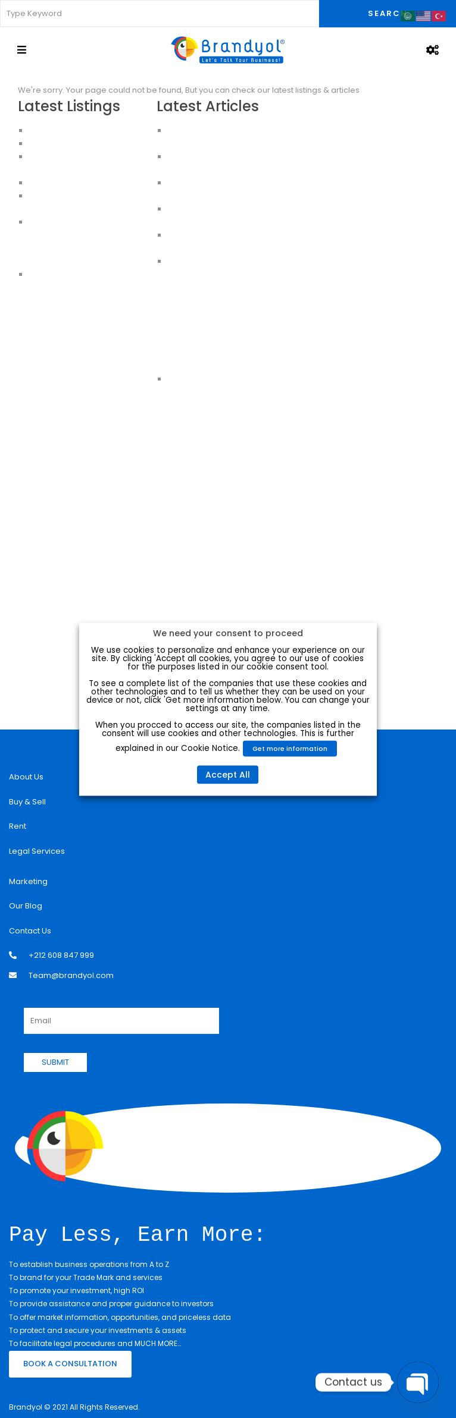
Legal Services (37, 851)
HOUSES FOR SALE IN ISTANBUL (84, 182)
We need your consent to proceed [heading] (228, 632)
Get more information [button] (290, 748)
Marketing (28, 881)
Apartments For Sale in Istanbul (88, 235)
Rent (17, 826)
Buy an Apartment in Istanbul (83, 248)
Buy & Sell (27, 801)
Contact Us (30, 930)
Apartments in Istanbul (72, 222)
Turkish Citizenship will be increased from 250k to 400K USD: (223, 300)
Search (388, 13)
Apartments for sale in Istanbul (87, 261)
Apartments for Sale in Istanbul (87, 143)
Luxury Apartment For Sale (78, 130)
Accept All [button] (228, 774)
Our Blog (25, 905)
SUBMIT (55, 1062)
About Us (26, 776)
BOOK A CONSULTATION (70, 1362)
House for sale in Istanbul (78, 274)
